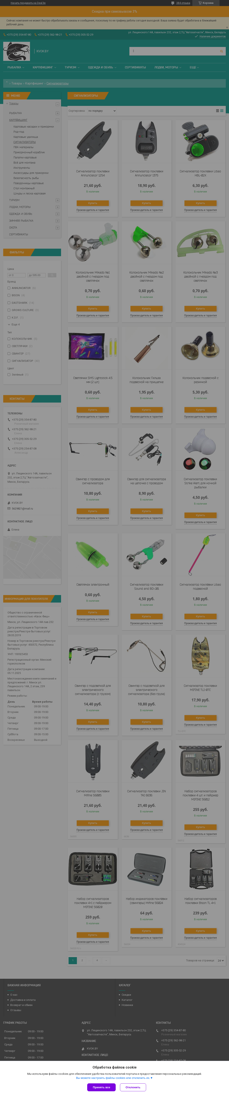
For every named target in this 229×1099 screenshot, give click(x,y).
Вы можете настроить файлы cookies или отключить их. (113, 1077)
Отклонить (133, 1087)
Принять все (101, 1087)
